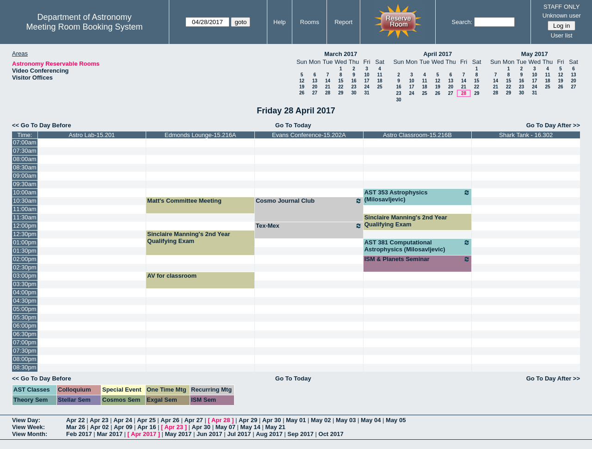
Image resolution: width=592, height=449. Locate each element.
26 (301, 92)
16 (353, 80)
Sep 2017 (301, 433)
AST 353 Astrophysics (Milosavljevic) (417, 196)
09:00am (25, 175)
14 (327, 80)
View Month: (29, 433)
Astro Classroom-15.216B (417, 134)
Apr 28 (220, 420)
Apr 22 (75, 420)
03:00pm (25, 275)
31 (366, 92)
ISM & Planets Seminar (417, 259)
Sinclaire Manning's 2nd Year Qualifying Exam (405, 221)
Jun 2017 (209, 433)
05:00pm (25, 309)
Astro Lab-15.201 (92, 134)
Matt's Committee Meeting (184, 200)
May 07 (225, 427)
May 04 (371, 420)
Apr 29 (248, 420)
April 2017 (437, 53)
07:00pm (25, 342)
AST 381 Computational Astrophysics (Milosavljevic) (417, 246)
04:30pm (25, 300)
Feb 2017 (79, 433)
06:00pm (25, 325)
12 (301, 80)
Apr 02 (99, 427)
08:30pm (25, 367)
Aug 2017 (269, 433)
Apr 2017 (143, 433)
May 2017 (534, 53)
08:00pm (25, 358)
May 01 (296, 420)
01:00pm (25, 242)
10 (366, 74)
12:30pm (25, 234)
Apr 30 (271, 420)
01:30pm (25, 250)
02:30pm (25, 267)
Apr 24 (122, 420)
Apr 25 (146, 420)
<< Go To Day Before (41, 125)
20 (314, 86)
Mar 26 (75, 427)
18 (379, 80)
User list (562, 35)
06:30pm (25, 334)
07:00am (25, 142)
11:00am (25, 209)
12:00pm (25, 225)
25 (379, 86)
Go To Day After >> (553, 125)
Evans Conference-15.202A (309, 134)
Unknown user (562, 15)
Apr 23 (99, 420)
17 (366, 80)
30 (353, 92)
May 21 (275, 427)
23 (353, 86)
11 (379, 74)
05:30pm (25, 317)
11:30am (25, 217)
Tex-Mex (309, 226)
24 (366, 86)
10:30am (25, 200)
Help (279, 22)
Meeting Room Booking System (84, 26)
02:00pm (25, 259)
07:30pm (25, 350)
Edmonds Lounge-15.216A (200, 134)
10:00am (25, 192)
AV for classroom (172, 275)
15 (340, 80)
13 (314, 80)
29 (340, 92)
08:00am (25, 159)
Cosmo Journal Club (309, 201)
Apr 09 (123, 427)
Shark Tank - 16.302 (526, 134)
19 (301, 86)
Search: (462, 22)
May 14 (250, 427)
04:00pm (25, 292)
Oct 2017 (331, 433)
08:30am (25, 167)
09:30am (25, 184)
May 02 (321, 420)
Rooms (309, 22)
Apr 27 (193, 420)
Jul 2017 (239, 433)
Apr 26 (169, 420)
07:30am (25, 150)
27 (314, 92)
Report (343, 22)
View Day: (26, 420)
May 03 (346, 420)
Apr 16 (146, 427)
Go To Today (293, 125)
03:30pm (25, 284)
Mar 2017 (110, 433)
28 (327, 92)
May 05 (396, 420)
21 (327, 86)
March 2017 (340, 53)
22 (340, 86)
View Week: (28, 427)
